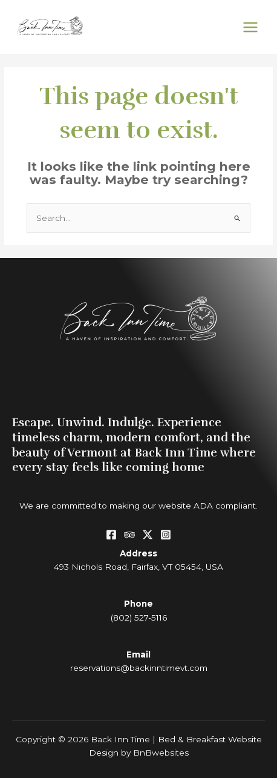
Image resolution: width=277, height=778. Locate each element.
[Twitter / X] (147, 534)
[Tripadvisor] (129, 534)
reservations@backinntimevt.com (138, 668)
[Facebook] (111, 534)
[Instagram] (165, 534)
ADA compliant (225, 505)
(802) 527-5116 (139, 617)
